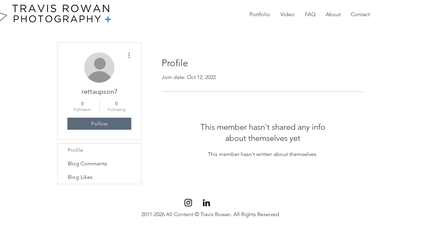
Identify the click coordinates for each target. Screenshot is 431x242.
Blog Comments (87, 163)
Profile (75, 150)
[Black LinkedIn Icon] (206, 203)
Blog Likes (80, 177)
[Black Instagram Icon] (188, 203)
